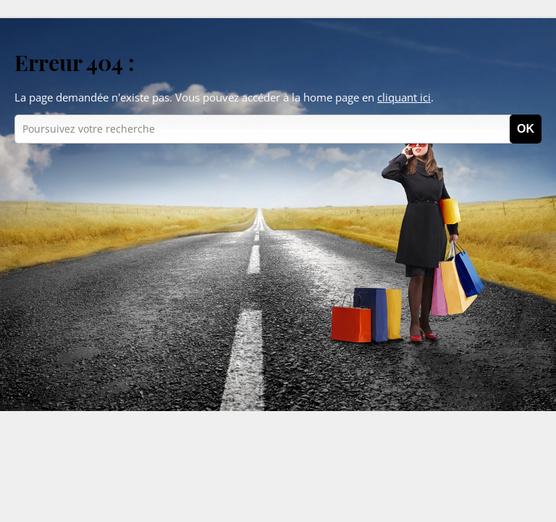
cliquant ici (404, 97)
